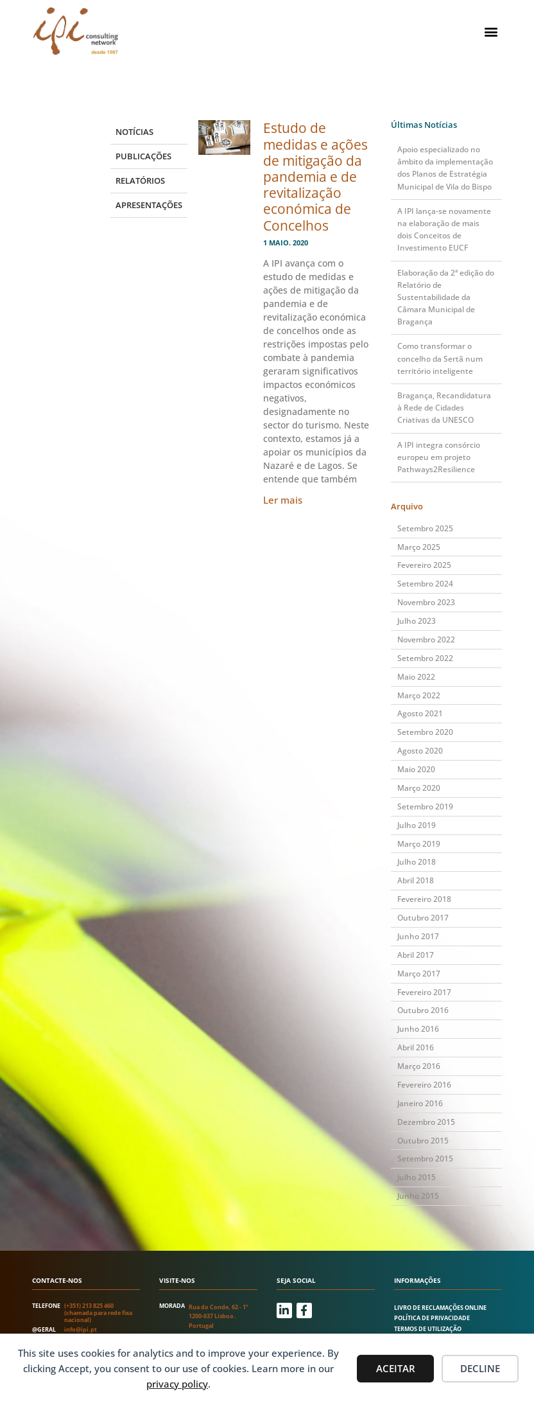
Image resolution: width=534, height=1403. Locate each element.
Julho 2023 (416, 620)
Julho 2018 (416, 861)
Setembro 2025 (425, 528)
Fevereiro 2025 (424, 565)
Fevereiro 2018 (424, 899)
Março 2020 (418, 787)
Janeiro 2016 (420, 1103)
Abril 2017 (415, 954)
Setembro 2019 (425, 806)
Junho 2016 (418, 1028)
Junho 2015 (418, 1195)
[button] (491, 31)
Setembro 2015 (425, 1158)
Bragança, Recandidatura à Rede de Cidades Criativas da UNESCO (444, 407)
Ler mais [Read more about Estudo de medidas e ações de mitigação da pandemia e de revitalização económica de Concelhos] (282, 499)
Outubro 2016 (423, 1010)
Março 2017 (418, 973)
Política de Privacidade (432, 1318)
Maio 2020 (416, 769)
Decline (480, 1368)
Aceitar (395, 1368)
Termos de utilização (427, 1329)
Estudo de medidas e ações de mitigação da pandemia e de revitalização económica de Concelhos (315, 176)
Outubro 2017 (423, 917)
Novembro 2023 (426, 602)
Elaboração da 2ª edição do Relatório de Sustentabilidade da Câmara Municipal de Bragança (445, 297)
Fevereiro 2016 (424, 1084)
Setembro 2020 (425, 732)
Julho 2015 (416, 1177)
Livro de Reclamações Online (440, 1307)
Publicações (143, 156)
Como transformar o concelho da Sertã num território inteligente (440, 358)
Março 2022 (418, 695)
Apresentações (149, 205)
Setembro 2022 (425, 658)
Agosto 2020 (420, 750)
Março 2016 (418, 1066)
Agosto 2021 (420, 713)
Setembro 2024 (425, 583)
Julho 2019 (416, 825)
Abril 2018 (415, 880)
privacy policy (177, 1383)
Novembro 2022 (426, 639)
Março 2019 (418, 843)
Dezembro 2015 (426, 1121)
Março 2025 (418, 547)
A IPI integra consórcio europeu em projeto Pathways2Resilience (438, 457)
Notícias (134, 131)
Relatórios (140, 180)
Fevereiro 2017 (424, 992)
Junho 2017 (418, 936)
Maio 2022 (416, 676)
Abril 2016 (415, 1047)
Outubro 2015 (423, 1140)
